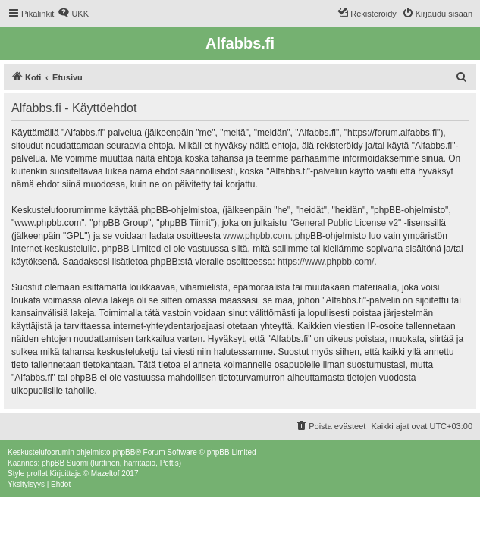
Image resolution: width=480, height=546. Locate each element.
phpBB (123, 452)
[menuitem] (73, 14)
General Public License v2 (345, 223)
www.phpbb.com (256, 236)
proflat (37, 473)
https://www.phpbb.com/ (326, 261)
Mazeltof (105, 473)
